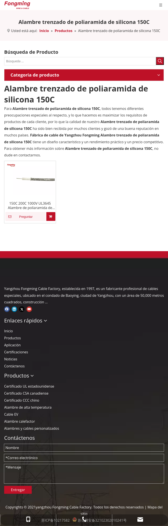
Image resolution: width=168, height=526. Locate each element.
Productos (12, 338)
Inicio (8, 331)
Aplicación (12, 345)
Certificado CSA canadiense (26, 393)
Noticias (10, 359)
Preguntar (19, 216)
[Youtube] (29, 308)
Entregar (18, 489)
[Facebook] (7, 308)
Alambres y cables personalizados (31, 428)
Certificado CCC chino (21, 400)
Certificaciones (16, 352)
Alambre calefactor (19, 421)
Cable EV (11, 414)
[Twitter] (21, 308)
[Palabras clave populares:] (160, 61)
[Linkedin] (14, 308)
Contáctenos (14, 366)
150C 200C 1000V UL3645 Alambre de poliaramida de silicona (30, 205)
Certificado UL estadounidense (29, 386)
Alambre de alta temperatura (28, 407)
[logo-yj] (7, 275)
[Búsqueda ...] (80, 61)
